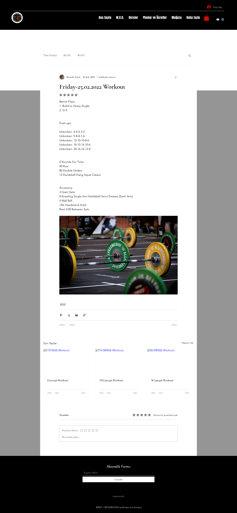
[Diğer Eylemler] (176, 77)
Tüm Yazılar (50, 55)
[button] (206, 17)
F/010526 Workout (57, 380)
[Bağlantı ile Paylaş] (84, 315)
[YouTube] (217, 19)
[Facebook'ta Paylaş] (60, 315)
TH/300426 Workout (111, 380)
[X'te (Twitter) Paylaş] (68, 315)
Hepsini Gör (188, 342)
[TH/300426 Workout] (118, 362)
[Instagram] (222, 19)
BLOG (67, 55)
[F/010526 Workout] (66, 362)
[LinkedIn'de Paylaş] (76, 315)
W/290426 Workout (162, 380)
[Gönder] (118, 479)
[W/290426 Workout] (170, 362)
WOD (80, 55)
